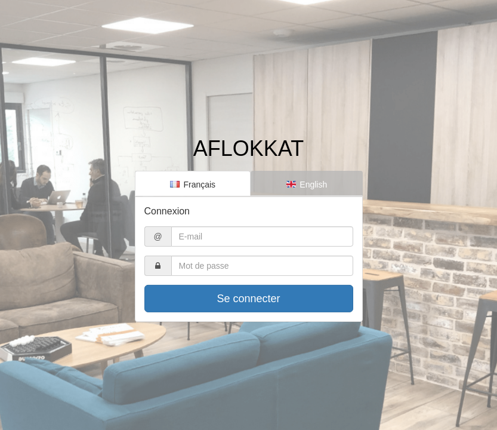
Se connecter (248, 299)
